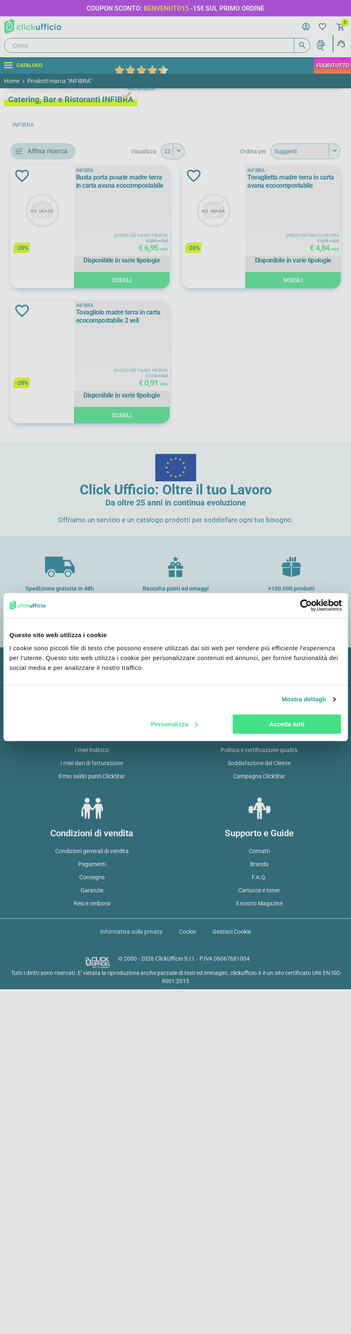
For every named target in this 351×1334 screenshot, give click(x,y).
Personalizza (174, 724)
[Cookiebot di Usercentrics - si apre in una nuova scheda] (306, 605)
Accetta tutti (287, 724)
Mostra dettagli (304, 699)
